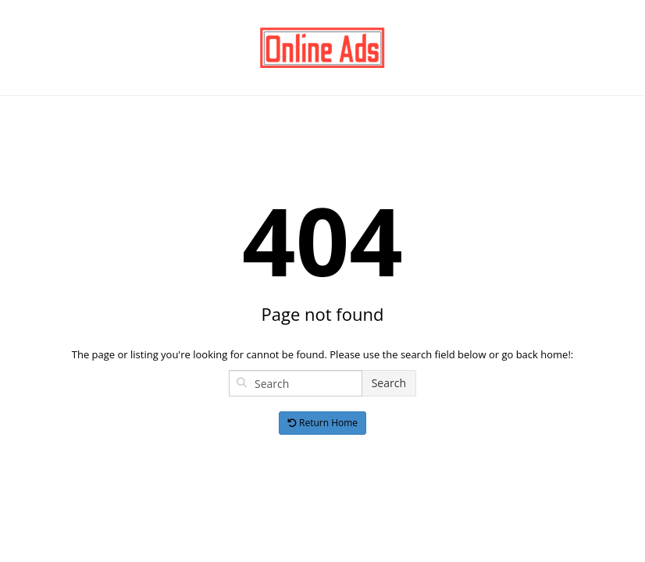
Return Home (322, 422)
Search (389, 382)
